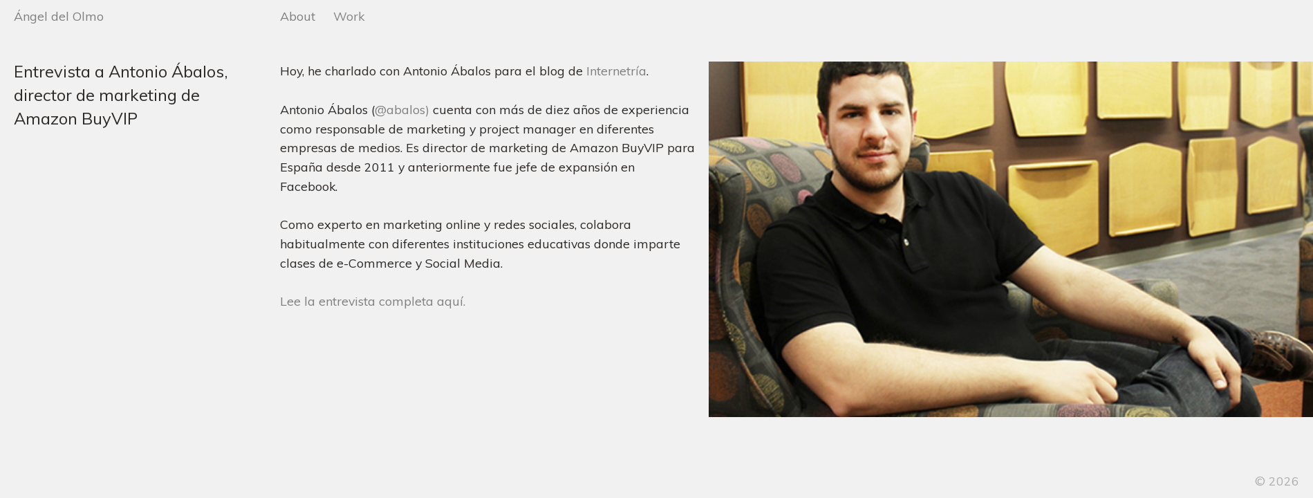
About (297, 16)
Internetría (616, 70)
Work (348, 16)
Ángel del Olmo (59, 16)
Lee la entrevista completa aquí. (372, 300)
